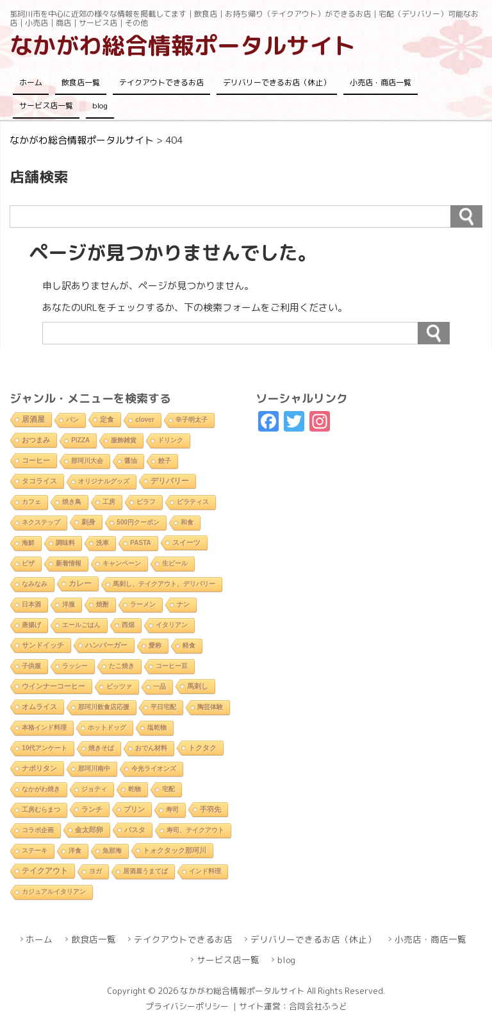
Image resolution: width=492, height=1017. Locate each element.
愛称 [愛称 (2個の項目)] (155, 645)
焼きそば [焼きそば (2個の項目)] (101, 748)
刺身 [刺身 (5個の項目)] (88, 522)
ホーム (30, 82)
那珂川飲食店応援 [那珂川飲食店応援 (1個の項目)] (103, 706)
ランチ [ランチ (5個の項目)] (91, 809)
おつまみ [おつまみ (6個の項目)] (36, 440)
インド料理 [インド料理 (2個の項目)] (205, 871)
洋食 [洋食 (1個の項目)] (75, 850)
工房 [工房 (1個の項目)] (108, 501)
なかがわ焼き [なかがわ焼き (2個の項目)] (41, 789)
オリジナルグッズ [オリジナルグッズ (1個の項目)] (103, 481)
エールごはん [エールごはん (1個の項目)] (81, 624)
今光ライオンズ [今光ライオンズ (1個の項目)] (153, 768)
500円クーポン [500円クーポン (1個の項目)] (138, 522)
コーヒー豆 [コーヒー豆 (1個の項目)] (172, 665)
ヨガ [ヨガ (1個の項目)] (95, 871)
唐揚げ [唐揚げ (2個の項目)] (31, 624)
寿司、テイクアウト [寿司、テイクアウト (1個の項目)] (195, 830)
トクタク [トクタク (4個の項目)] (202, 748)
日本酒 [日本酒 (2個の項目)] (31, 604)
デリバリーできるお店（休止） (277, 82)
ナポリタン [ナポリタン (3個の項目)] (39, 768)
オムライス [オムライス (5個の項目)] (39, 706)
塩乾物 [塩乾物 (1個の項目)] (157, 727)
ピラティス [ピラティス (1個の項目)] (193, 501)
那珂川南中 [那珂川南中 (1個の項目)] (94, 768)
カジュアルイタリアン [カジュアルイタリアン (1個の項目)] (54, 891)
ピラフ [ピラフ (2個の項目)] (146, 501)
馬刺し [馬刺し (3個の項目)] (197, 686)
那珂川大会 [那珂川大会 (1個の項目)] (87, 460)
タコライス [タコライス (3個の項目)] (39, 481)
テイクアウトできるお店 (161, 82)
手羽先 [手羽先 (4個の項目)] (210, 809)
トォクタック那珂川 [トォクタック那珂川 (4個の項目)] (174, 850)
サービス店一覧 (46, 105)
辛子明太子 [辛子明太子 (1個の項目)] (192, 419)
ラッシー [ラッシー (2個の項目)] (75, 665)
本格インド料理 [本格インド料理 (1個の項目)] (44, 727)
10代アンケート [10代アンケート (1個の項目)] (44, 748)
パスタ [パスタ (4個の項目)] (134, 830)
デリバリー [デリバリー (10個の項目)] (170, 480)
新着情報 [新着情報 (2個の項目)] (68, 563)
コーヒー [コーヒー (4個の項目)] (36, 460)
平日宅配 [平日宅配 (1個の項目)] (163, 706)
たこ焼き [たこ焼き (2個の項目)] (122, 665)
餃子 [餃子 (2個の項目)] (164, 460)
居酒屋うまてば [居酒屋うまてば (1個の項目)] (145, 871)
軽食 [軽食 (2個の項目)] (189, 645)
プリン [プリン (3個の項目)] (134, 809)
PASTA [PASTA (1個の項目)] (140, 542)
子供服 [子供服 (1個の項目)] (31, 665)
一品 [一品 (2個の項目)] (159, 686)
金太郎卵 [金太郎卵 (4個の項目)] (89, 830)
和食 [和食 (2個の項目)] (187, 522)
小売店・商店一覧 (380, 82)
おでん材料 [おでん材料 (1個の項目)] (151, 748)
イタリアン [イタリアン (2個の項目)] (172, 624)
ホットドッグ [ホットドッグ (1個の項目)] (107, 727)
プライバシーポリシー (187, 1006)
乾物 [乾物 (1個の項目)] (134, 789)
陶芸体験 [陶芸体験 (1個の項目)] (210, 706)
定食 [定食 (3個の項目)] (107, 419)
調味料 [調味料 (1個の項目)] (65, 542)
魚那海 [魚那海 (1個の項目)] (112, 850)
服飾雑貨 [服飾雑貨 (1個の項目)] (123, 440)
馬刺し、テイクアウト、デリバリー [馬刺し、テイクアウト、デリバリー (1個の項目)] (164, 583)
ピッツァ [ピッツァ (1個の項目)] (119, 686)
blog (100, 105)
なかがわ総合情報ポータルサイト (183, 45)
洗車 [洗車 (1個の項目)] (102, 542)
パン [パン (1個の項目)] (72, 419)
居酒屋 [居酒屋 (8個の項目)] (33, 419)
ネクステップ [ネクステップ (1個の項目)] (41, 522)
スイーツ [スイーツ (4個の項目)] (186, 542)
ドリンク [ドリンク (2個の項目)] (170, 440)
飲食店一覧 (81, 82)
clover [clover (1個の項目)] (144, 419)
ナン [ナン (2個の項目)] (183, 604)
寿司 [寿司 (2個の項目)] (172, 809)
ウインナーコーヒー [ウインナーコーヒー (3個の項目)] (53, 686)
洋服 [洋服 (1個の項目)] (68, 604)
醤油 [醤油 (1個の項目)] (130, 460)
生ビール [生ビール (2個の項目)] (175, 563)
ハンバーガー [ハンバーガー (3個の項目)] (106, 645)
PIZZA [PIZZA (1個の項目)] (80, 440)
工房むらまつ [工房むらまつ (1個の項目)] (41, 809)
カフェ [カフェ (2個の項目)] (31, 501)
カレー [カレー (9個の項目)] (80, 583)
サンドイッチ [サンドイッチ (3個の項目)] (43, 645)
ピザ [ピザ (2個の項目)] (28, 563)
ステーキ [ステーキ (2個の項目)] (34, 850)
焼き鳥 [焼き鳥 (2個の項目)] (71, 501)
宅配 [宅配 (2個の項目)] (168, 789)
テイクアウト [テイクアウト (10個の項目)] (45, 870)
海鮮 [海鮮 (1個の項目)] (28, 542)
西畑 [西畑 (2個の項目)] (128, 624)
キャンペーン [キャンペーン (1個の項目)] (121, 563)
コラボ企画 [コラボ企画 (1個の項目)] (38, 830)
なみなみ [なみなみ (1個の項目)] (34, 583)
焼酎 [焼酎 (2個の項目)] (102, 604)
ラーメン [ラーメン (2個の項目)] (143, 604)
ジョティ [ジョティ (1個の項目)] (94, 789)
